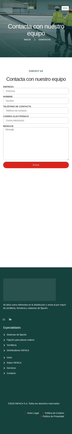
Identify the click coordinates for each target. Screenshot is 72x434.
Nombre (8, 97)
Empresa (8, 87)
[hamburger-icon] (65, 8)
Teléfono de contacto (17, 106)
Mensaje (8, 126)
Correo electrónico (16, 116)
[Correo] (3, 319)
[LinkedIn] (10, 319)
